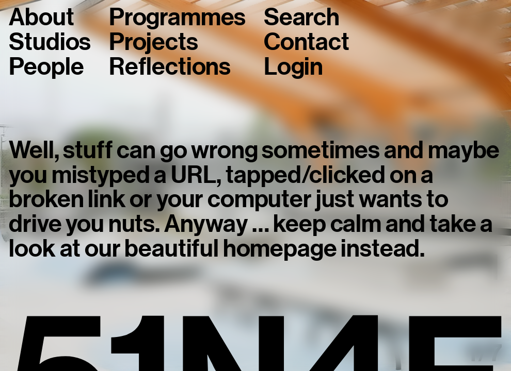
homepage (280, 248)
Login (293, 67)
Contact (306, 42)
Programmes (177, 17)
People (46, 67)
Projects (153, 42)
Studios (50, 42)
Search (302, 17)
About (41, 17)
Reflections (170, 67)
